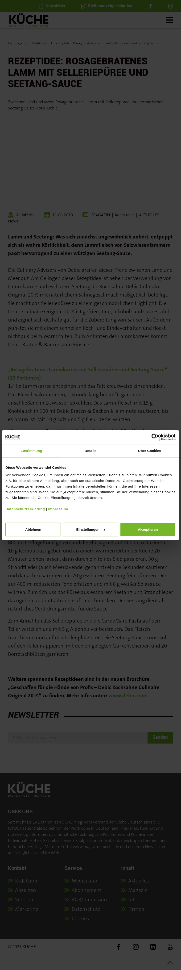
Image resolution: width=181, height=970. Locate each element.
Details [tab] (90, 451)
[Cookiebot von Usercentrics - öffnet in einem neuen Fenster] (155, 437)
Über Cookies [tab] (149, 451)
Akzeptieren (148, 529)
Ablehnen (33, 529)
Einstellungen (90, 529)
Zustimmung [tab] (31, 451)
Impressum (58, 509)
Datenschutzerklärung (25, 509)
